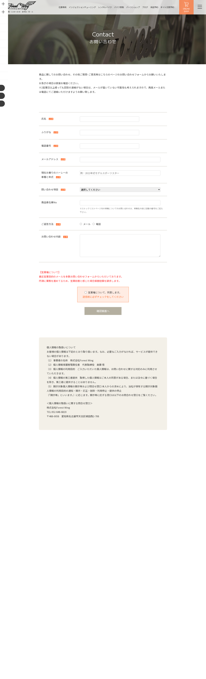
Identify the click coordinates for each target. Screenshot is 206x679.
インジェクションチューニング (80, 7)
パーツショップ (131, 7)
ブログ (143, 7)
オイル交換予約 (165, 7)
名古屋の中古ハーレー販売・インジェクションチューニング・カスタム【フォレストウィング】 (20, 5)
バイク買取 (117, 7)
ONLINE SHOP (184, 7)
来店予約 (152, 7)
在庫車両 (60, 7)
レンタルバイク (103, 7)
